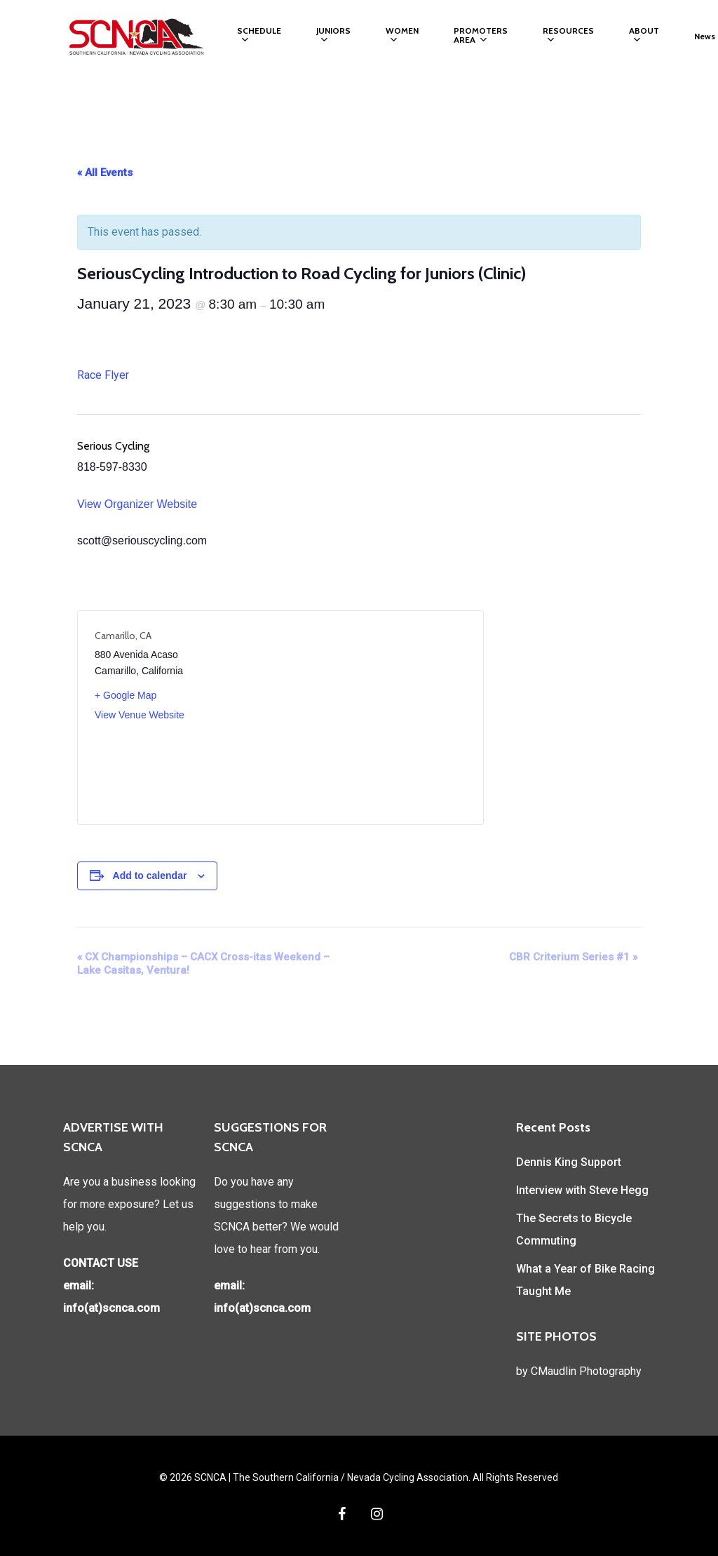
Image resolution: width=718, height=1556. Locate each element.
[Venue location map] (373, 717)
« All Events (105, 172)
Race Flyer (103, 375)
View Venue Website (139, 714)
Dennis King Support (568, 1162)
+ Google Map (125, 695)
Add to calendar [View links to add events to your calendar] (150, 875)
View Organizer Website (137, 504)
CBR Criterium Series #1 (573, 957)
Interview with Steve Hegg (582, 1190)
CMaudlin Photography (586, 1371)
